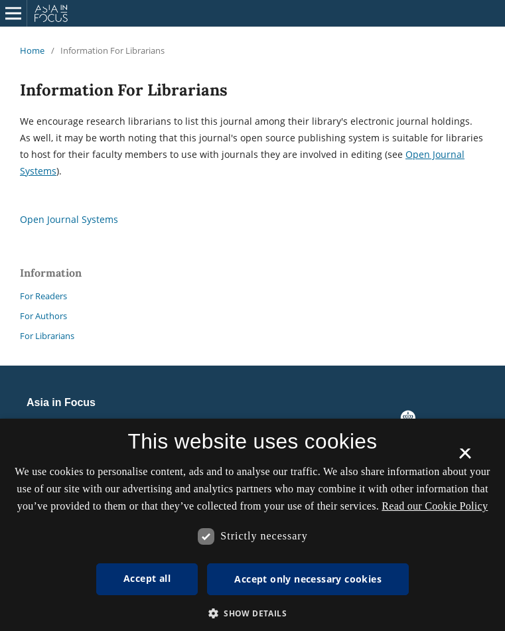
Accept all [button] (147, 578)
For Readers (43, 296)
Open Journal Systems (69, 219)
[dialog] (252, 525)
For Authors (43, 316)
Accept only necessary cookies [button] (308, 579)
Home (32, 50)
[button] (252, 613)
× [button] (464, 458)
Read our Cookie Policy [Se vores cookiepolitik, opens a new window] (435, 506)
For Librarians (47, 336)
